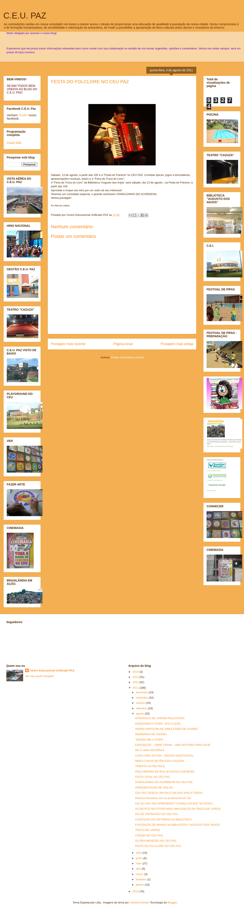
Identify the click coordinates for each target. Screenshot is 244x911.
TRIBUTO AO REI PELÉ (150, 766)
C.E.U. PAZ (24, 15)
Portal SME (14, 143)
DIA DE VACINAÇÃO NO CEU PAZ (156, 814)
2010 (136, 891)
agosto (140, 713)
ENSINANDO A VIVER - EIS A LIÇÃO (158, 723)
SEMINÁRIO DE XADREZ (151, 734)
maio (139, 863)
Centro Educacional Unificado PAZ (51, 670)
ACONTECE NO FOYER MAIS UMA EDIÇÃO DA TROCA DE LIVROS (177, 808)
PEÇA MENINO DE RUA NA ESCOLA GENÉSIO (164, 771)
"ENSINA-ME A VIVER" (149, 739)
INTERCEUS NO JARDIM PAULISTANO (159, 718)
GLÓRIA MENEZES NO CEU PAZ (155, 840)
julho (139, 852)
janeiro (140, 884)
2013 (136, 677)
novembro (142, 697)
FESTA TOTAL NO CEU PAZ (152, 776)
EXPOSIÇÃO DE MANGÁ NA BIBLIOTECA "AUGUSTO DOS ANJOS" (177, 824)
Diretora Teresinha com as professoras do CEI (163, 798)
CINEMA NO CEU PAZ (149, 835)
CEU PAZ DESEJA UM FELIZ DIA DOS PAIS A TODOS (169, 792)
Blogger (172, 902)
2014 (136, 671)
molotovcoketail (139, 902)
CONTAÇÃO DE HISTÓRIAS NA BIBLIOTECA (163, 819)
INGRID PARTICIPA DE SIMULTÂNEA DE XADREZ (166, 728)
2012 (136, 682)
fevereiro (141, 879)
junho (139, 858)
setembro (142, 708)
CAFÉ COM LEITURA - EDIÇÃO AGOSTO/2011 (164, 755)
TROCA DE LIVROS (147, 830)
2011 (136, 687)
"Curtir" (23, 115)
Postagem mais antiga (177, 344)
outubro (141, 702)
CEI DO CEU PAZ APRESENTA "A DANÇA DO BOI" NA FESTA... (175, 803)
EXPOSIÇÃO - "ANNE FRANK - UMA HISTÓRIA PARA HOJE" (173, 744)
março (140, 874)
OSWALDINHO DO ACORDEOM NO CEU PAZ (163, 782)
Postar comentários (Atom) (127, 357)
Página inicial (123, 344)
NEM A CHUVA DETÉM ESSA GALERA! (159, 760)
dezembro (142, 692)
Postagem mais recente (68, 344)
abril (139, 868)
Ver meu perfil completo (39, 676)
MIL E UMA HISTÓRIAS (149, 750)
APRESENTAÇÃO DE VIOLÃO (154, 787)
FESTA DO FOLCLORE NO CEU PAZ (90, 81)
